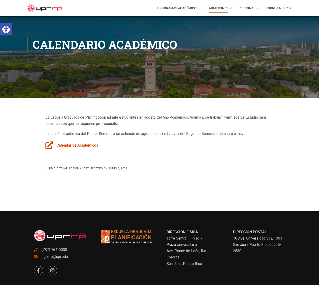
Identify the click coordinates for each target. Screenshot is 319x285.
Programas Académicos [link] (178, 8)
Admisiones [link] (218, 8)
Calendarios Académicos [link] (77, 145)
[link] (6, 29)
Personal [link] (247, 8)
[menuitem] (178, 8)
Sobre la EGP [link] (277, 8)
